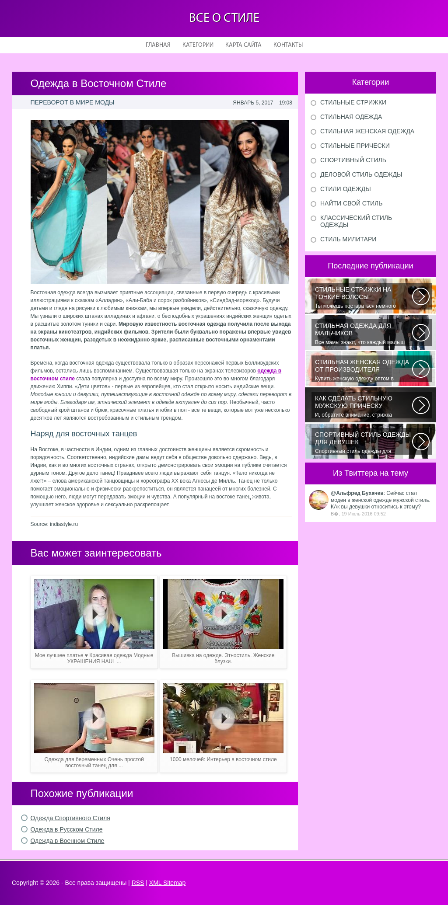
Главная (158, 45)
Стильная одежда (351, 116)
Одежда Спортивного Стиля (70, 817)
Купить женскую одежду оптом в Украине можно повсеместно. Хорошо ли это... (363, 370)
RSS (138, 882)
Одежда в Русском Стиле (67, 829)
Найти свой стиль (351, 203)
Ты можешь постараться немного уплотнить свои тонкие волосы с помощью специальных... (363, 298)
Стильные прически (355, 145)
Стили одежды (345, 188)
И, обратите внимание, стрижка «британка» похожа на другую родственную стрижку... (363, 406)
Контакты (288, 45)
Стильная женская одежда (367, 131)
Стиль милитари (348, 239)
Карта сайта (243, 45)
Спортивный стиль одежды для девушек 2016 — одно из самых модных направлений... (363, 443)
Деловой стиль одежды (361, 174)
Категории (198, 45)
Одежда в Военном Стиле (68, 840)
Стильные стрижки (353, 102)
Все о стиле (224, 18)
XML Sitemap (167, 882)
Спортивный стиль (353, 160)
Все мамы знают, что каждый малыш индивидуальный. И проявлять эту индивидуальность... (363, 334)
